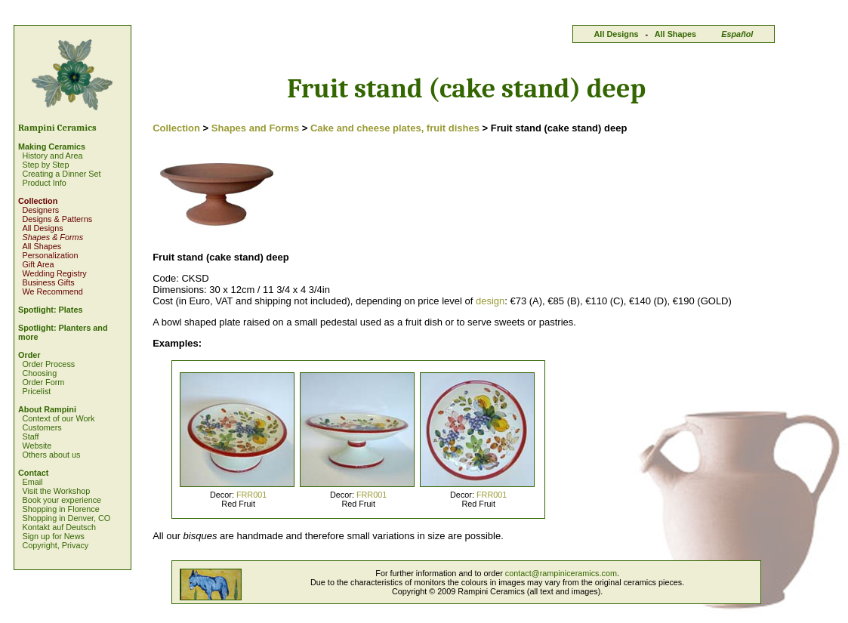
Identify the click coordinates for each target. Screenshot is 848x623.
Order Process (48, 364)
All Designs (616, 34)
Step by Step (45, 164)
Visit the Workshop (56, 490)
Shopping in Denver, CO (66, 518)
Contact (33, 472)
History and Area (52, 155)
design (490, 301)
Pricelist (36, 391)
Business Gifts (48, 282)
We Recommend (52, 291)
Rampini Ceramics (57, 127)
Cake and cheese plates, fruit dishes (395, 128)
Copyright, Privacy (55, 545)
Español (737, 34)
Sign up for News (53, 536)
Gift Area (38, 264)
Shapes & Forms (52, 237)
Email (32, 481)
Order (29, 354)
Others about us (51, 454)
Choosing (39, 373)
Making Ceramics (51, 146)
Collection (37, 200)
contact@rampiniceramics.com (561, 573)
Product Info (44, 182)
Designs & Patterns (57, 219)
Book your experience (61, 499)
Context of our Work (58, 418)
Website (36, 445)
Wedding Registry (54, 273)
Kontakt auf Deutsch (59, 527)
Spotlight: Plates (50, 309)
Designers (40, 209)
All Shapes (675, 34)
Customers (41, 427)
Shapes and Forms (255, 128)
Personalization (50, 255)
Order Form (43, 382)
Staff (30, 436)
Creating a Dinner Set (61, 173)
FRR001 (251, 494)
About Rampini (47, 409)
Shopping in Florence (60, 509)
